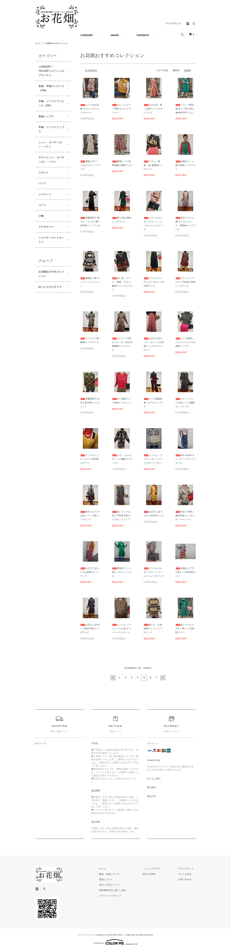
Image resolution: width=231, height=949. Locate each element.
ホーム (38, 43)
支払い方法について (118, 884)
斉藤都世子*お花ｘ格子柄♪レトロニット (90, 402)
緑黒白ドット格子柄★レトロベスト (185, 165)
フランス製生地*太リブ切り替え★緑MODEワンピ (184, 108)
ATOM (159, 873)
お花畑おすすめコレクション (58, 43)
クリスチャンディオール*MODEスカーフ (89, 459)
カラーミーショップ (86, 934)
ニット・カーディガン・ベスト (50, 151)
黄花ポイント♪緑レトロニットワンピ (122, 572)
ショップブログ (158, 868)
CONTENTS (143, 35)
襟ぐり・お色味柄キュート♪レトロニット (153, 628)
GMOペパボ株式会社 (126, 934)
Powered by (115, 941)
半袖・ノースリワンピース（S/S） (50, 107)
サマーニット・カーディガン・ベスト (50, 170)
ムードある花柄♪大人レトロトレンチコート (89, 108)
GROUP (115, 35)
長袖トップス (47, 121)
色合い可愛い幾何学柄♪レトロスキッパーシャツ (184, 515)
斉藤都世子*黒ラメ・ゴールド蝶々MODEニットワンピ (90, 221)
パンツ (42, 198)
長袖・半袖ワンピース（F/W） (50, 91)
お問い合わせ (186, 879)
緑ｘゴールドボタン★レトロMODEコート (185, 628)
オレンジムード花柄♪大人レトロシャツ (121, 108)
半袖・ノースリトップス (50, 135)
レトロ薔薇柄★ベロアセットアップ (154, 402)
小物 (41, 232)
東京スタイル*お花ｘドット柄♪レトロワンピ (90, 515)
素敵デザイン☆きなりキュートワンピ (90, 165)
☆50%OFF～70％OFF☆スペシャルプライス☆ (50, 72)
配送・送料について (118, 873)
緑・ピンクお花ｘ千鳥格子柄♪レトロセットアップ (121, 515)
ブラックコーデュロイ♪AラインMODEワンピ (154, 282)
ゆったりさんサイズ (50, 309)
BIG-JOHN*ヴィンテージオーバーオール (185, 459)
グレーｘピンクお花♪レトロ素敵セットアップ (184, 402)
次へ (162, 677)
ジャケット (45, 209)
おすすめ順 (162, 70)
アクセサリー (47, 244)
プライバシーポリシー (119, 895)
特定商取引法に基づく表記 (121, 889)
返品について (115, 879)
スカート (44, 186)
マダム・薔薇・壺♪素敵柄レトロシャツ (153, 165)
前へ (113, 677)
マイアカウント (173, 23)
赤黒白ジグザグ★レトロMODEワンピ (185, 572)
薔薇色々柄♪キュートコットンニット (90, 282)
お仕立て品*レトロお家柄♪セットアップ (90, 572)
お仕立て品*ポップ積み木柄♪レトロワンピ (90, 628)
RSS (152, 873)
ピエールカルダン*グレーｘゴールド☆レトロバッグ (154, 572)
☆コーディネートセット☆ (50, 258)
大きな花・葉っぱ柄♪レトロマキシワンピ (153, 108)
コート (42, 221)
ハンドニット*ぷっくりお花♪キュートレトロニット (121, 628)
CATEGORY (87, 35)
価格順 (176, 70)
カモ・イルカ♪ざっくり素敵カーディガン (122, 459)
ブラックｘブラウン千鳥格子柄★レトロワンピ (185, 282)
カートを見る (186, 873)
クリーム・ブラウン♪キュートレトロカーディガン (153, 459)
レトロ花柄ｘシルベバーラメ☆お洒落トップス (185, 342)
